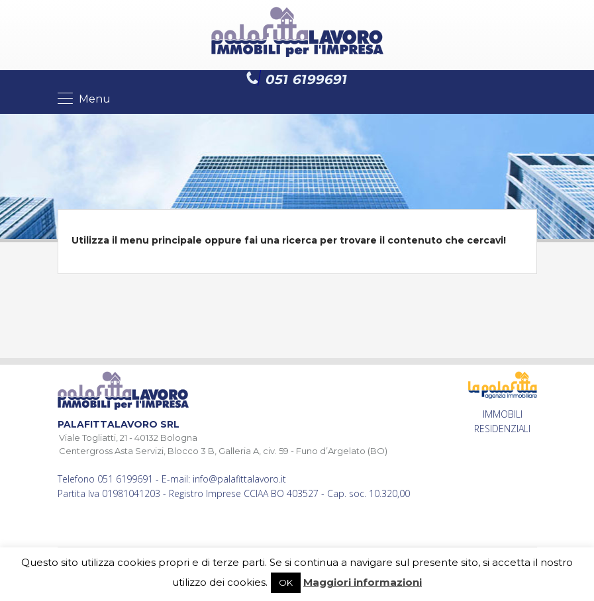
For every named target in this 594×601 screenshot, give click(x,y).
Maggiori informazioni (362, 582)
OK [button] (286, 582)
